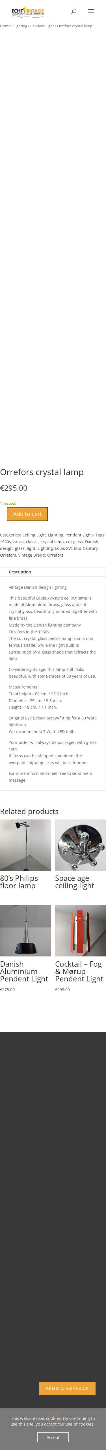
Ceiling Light (34, 535)
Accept (53, 1437)
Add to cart (27, 514)
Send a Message (67, 1388)
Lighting (20, 25)
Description (20, 572)
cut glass (74, 541)
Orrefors (8, 555)
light (31, 548)
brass (18, 541)
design (6, 548)
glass (20, 548)
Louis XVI (63, 548)
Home (5, 25)
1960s (5, 541)
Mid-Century (86, 548)
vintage (25, 555)
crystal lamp (52, 541)
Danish (91, 541)
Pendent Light (42, 25)
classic (32, 541)
